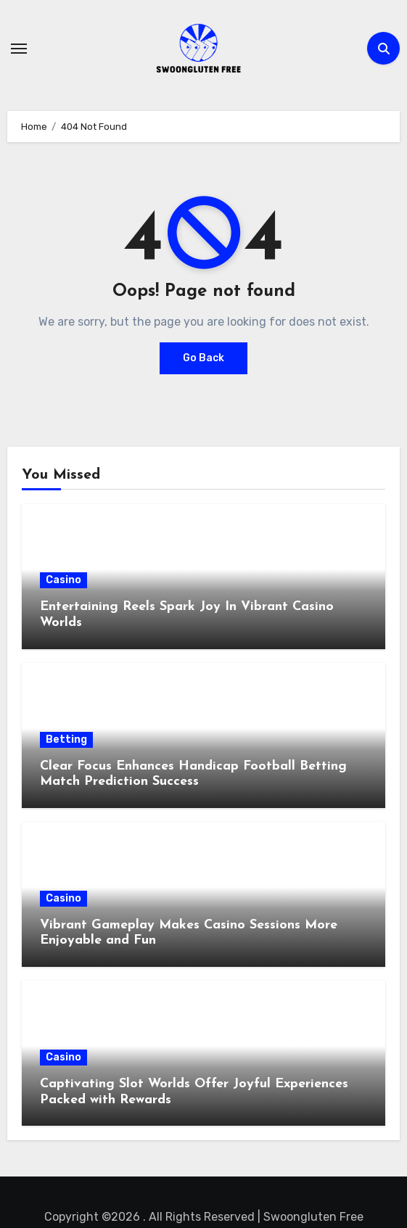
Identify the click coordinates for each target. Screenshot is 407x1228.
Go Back (203, 358)
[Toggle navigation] (18, 48)
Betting (66, 739)
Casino (63, 580)
